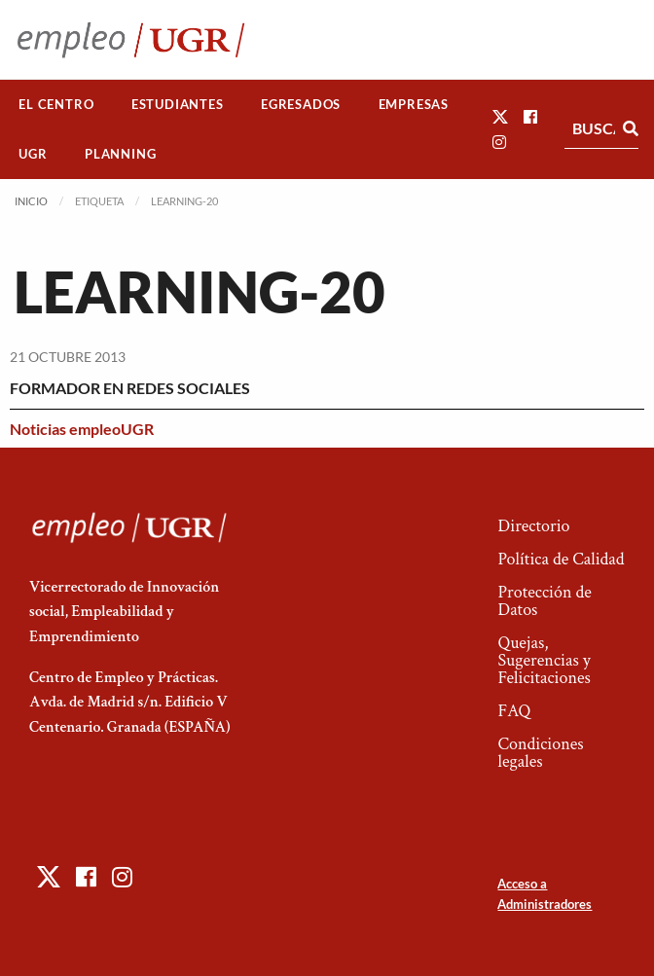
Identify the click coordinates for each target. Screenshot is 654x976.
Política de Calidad (560, 559)
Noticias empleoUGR (82, 428)
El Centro (55, 104)
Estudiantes (177, 104)
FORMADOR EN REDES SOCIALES (130, 388)
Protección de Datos (544, 601)
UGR (32, 154)
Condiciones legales (540, 753)
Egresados (301, 104)
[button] (500, 116)
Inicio (31, 201)
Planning (120, 154)
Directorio (533, 526)
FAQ (513, 711)
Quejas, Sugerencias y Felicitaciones (543, 660)
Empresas (414, 104)
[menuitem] (56, 104)
